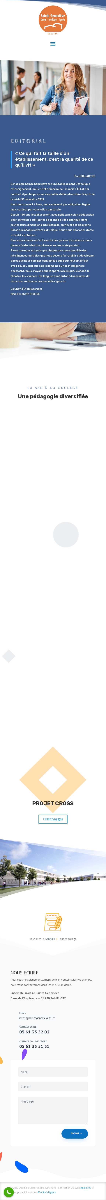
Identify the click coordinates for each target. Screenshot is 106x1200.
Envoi (75, 1133)
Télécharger (53, 819)
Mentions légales (47, 1192)
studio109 (85, 1187)
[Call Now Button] (9, 1192)
